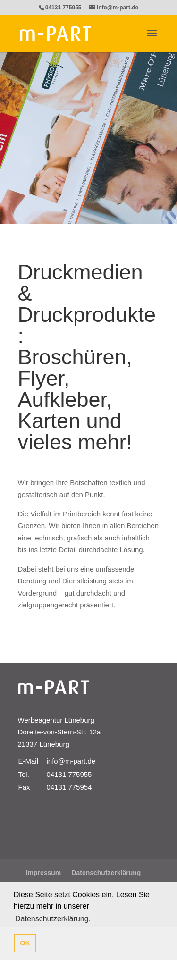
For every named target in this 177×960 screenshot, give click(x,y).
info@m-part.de (71, 761)
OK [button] (25, 943)
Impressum (43, 872)
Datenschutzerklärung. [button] (53, 919)
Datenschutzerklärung (106, 872)
